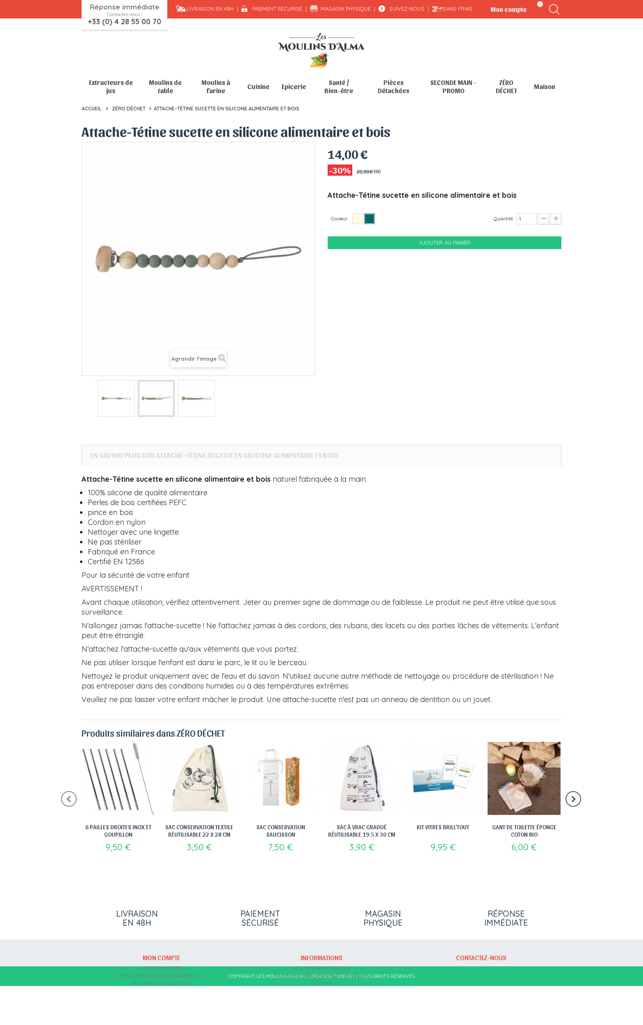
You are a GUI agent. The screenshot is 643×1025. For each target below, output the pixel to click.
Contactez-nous (481, 957)
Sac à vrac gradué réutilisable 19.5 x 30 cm (361, 830)
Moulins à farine (215, 86)
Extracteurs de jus (111, 86)
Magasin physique (346, 8)
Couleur (340, 218)
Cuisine (258, 86)
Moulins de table (165, 86)
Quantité (503, 218)
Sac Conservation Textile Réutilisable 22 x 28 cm (199, 830)
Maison (544, 86)
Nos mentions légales (321, 968)
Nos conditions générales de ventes (321, 975)
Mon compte (161, 957)
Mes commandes (161, 968)
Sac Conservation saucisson (280, 830)
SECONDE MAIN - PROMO (453, 86)
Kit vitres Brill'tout (443, 827)
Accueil (91, 108)
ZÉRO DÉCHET (506, 86)
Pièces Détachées (393, 86)
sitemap (321, 983)
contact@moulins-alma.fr (481, 998)
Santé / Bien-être (338, 86)
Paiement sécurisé (277, 8)
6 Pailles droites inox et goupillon (118, 830)
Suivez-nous (406, 8)
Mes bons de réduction (161, 983)
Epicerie (294, 86)
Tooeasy (344, 1015)
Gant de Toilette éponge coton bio (524, 830)
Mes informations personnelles (161, 975)
